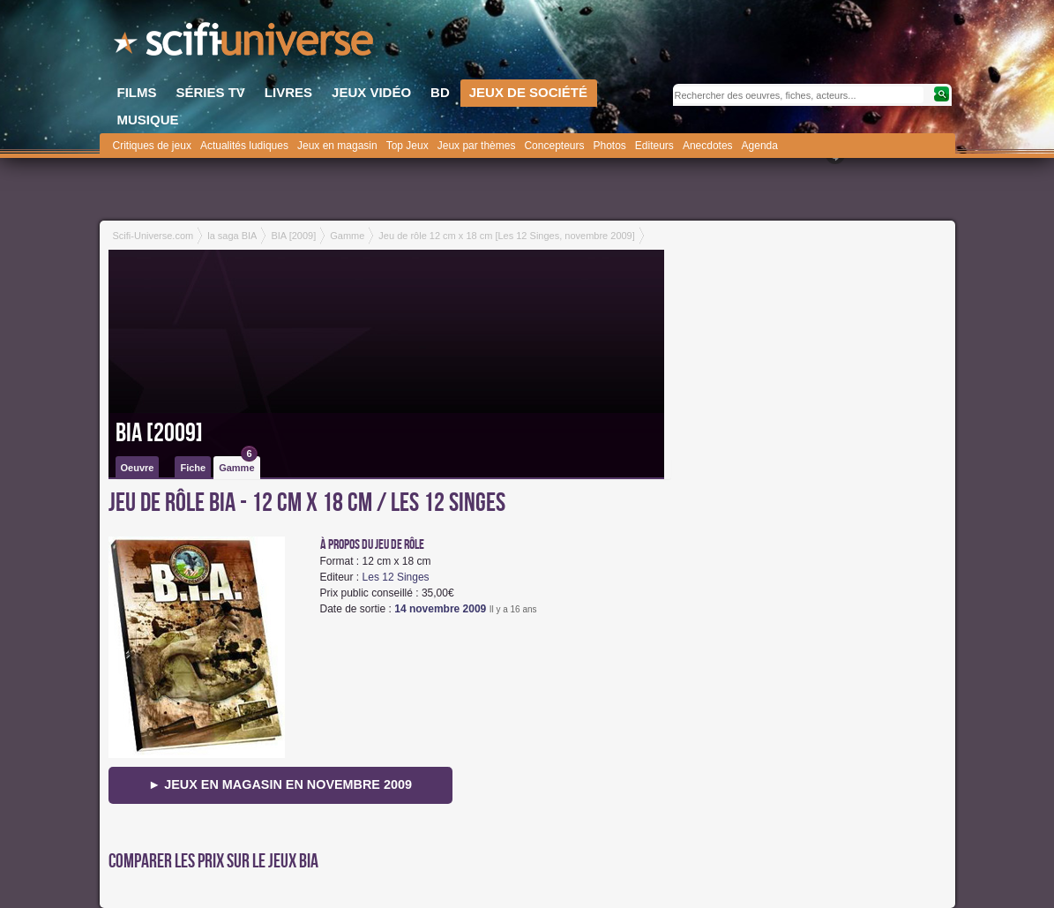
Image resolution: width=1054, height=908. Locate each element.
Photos (609, 145)
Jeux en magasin (337, 145)
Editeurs (654, 145)
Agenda (760, 145)
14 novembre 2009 (440, 609)
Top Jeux (407, 145)
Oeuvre (137, 467)
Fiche (193, 467)
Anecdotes (708, 145)
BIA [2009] (159, 433)
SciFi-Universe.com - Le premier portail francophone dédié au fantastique (245, 44)
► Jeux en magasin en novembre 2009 (280, 784)
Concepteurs (554, 145)
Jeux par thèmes (476, 145)
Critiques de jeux (152, 145)
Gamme (238, 464)
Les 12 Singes (396, 577)
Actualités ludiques (244, 145)
